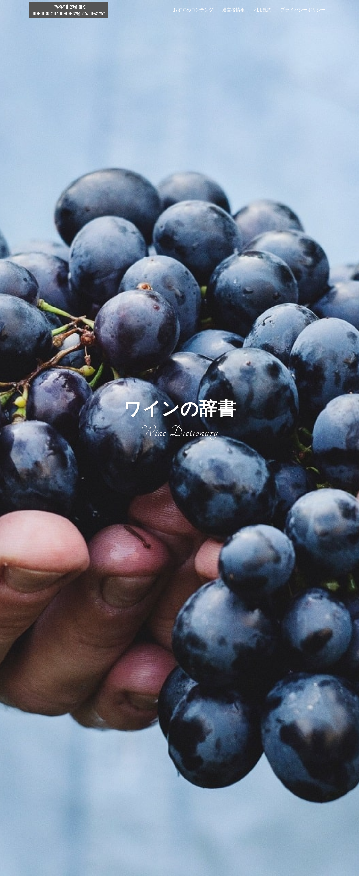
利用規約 (263, 9)
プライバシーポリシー (303, 9)
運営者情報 (233, 9)
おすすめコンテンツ (193, 9)
